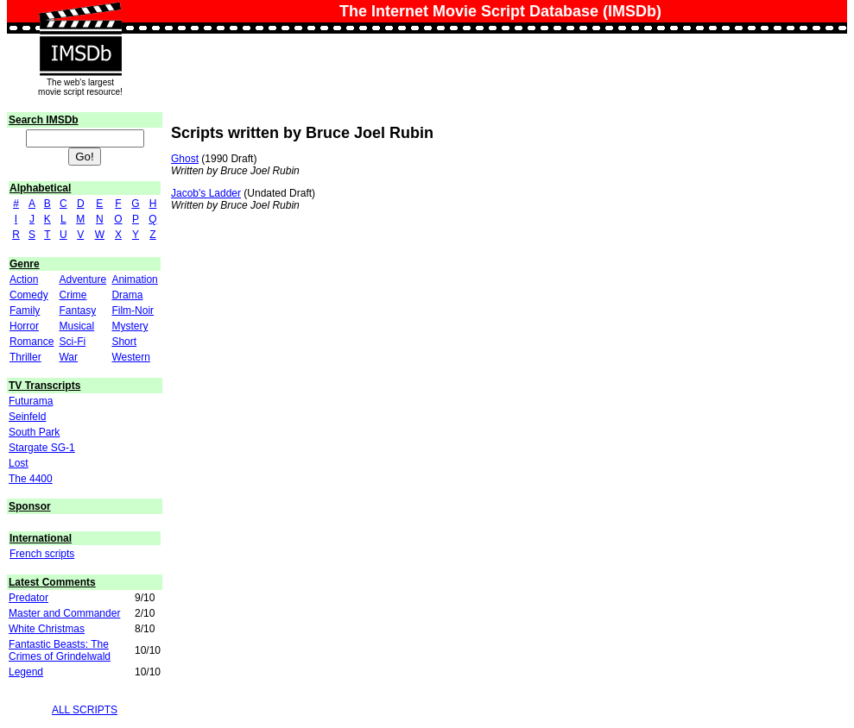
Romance (31, 342)
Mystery (129, 326)
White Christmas (47, 629)
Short (123, 342)
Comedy (28, 295)
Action (23, 279)
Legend (26, 672)
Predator (28, 598)
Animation (134, 279)
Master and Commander (64, 613)
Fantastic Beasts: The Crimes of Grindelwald (60, 650)
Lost (18, 463)
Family (24, 310)
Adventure (82, 279)
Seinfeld (27, 417)
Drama (126, 295)
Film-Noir (132, 310)
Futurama (31, 401)
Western (130, 357)
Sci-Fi (72, 342)
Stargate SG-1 (42, 448)
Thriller (25, 357)
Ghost (185, 159)
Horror (24, 326)
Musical (76, 326)
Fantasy (77, 310)
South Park (34, 432)
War (68, 357)
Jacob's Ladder (206, 193)
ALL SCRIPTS (84, 710)
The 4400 (31, 479)
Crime (72, 295)
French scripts (41, 554)
